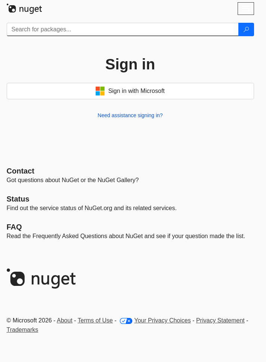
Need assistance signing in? (130, 115)
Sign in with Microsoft (130, 91)
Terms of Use (95, 320)
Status (18, 199)
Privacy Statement (220, 320)
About (64, 320)
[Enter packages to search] (123, 29)
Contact (20, 171)
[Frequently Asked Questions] (14, 227)
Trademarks (22, 330)
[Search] (246, 29)
